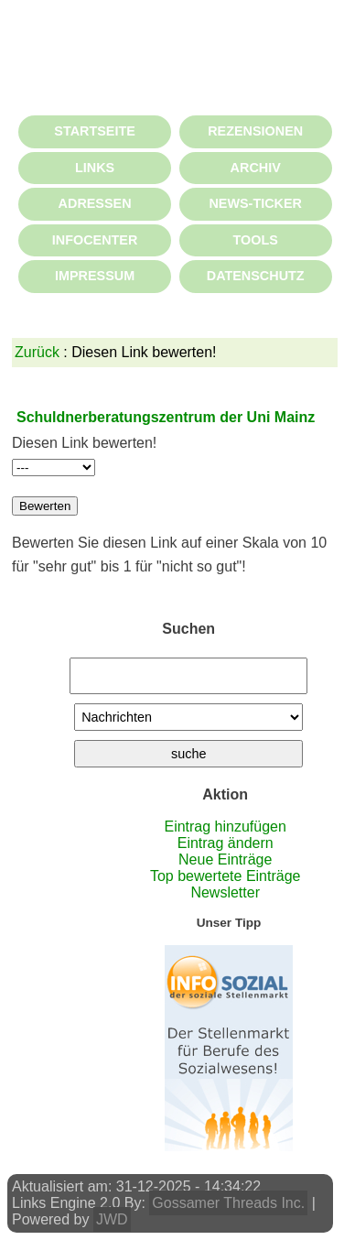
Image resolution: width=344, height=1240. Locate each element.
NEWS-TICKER (255, 203)
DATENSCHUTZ (256, 275)
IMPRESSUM (94, 275)
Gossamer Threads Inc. (228, 1203)
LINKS (94, 167)
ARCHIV (256, 167)
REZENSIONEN (255, 131)
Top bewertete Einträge (225, 876)
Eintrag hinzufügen (224, 826)
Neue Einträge (225, 859)
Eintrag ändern (225, 843)
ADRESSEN (95, 203)
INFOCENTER (95, 240)
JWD (112, 1219)
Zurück (37, 352)
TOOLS (255, 240)
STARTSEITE (94, 131)
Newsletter (225, 892)
